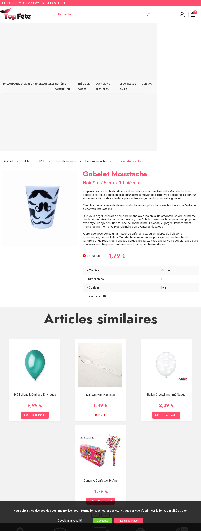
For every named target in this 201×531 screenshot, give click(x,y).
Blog (101, 463)
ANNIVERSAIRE (26, 29)
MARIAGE (44, 29)
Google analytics (68, 520)
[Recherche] (101, 14)
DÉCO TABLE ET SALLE (168, 29)
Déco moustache (95, 42)
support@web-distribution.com (115, 453)
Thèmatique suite (65, 42)
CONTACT (190, 29)
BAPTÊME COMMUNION (82, 29)
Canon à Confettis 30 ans (101, 361)
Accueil (8, 42)
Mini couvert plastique (100, 276)
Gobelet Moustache (128, 42)
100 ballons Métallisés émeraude (35, 275)
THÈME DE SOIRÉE (110, 29)
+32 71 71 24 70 (16, 3)
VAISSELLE (59, 29)
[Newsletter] (65, 498)
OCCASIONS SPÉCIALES (138, 29)
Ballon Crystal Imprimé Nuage (166, 275)
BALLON (9, 29)
